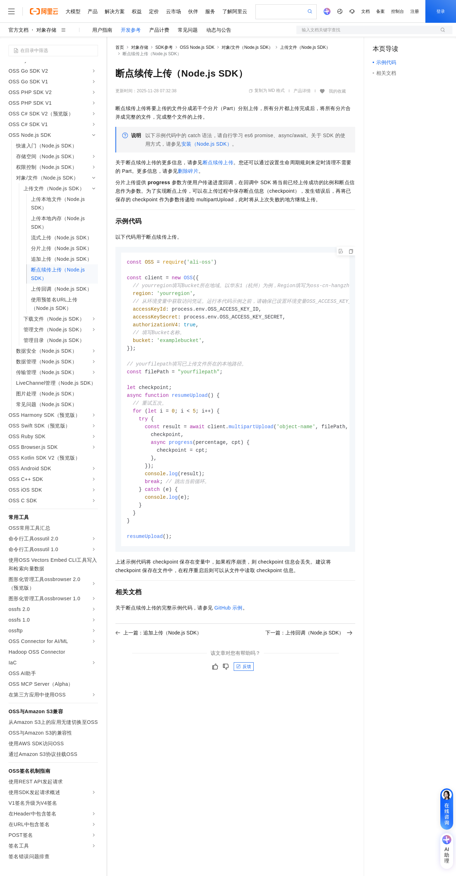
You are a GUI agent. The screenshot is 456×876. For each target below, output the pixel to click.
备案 (380, 11)
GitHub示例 (228, 620)
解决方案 (115, 11)
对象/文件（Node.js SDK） (247, 47)
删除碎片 (188, 171)
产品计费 (159, 30)
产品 (93, 11)
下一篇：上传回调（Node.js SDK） (308, 645)
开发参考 (131, 30)
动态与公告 (218, 30)
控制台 (397, 11)
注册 (414, 11)
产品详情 (302, 90)
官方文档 (18, 30)
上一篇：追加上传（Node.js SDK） (158, 645)
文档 (365, 11)
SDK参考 (164, 47)
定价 (154, 11)
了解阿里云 (234, 11)
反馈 (243, 679)
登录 (440, 11)
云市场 (173, 11)
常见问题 (188, 30)
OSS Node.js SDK (197, 47)
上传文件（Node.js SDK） (305, 47)
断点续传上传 (218, 162)
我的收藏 (337, 91)
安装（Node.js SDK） (206, 144)
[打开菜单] (11, 11)
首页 (119, 47)
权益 (137, 11)
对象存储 (46, 30)
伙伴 (193, 11)
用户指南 (102, 30)
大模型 (73, 11)
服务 (210, 11)
